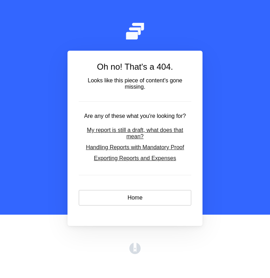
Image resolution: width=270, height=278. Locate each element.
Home (135, 198)
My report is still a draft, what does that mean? (135, 133)
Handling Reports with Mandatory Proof (135, 147)
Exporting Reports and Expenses (135, 158)
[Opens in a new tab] (135, 252)
